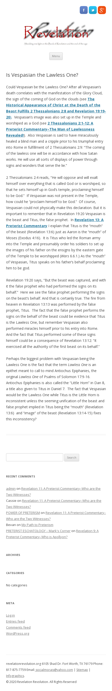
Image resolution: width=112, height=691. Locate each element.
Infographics (15, 676)
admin (11, 488)
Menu (56, 56)
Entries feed (15, 621)
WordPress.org (17, 633)
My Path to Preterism (37, 524)
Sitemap (82, 670)
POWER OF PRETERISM (23, 512)
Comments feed (18, 627)
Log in (10, 615)
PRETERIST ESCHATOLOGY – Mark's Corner (38, 531)
